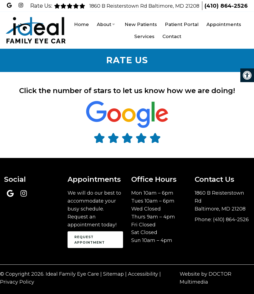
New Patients (141, 24)
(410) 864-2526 (226, 5)
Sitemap (113, 274)
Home (81, 24)
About (104, 24)
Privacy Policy (17, 282)
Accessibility (143, 274)
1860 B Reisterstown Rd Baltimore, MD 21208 (145, 6)
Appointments (223, 24)
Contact (171, 36)
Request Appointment (89, 239)
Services (144, 36)
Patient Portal (181, 24)
